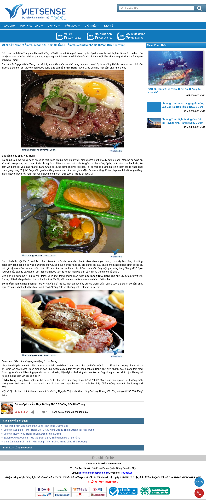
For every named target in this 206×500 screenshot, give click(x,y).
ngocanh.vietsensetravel (96, 37)
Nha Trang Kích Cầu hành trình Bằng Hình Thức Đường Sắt (36, 425)
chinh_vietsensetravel (127, 37)
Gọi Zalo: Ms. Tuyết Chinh (121, 36)
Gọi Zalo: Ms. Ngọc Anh (90, 36)
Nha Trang (29, 64)
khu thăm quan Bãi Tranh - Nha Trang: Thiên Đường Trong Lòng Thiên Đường (45, 441)
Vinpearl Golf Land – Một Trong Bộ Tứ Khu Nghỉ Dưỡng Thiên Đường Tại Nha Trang (49, 429)
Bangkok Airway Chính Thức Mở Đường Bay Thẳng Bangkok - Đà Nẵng (42, 437)
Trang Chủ (43, 11)
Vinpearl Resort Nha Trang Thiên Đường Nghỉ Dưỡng (32, 433)
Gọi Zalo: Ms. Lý (59, 36)
